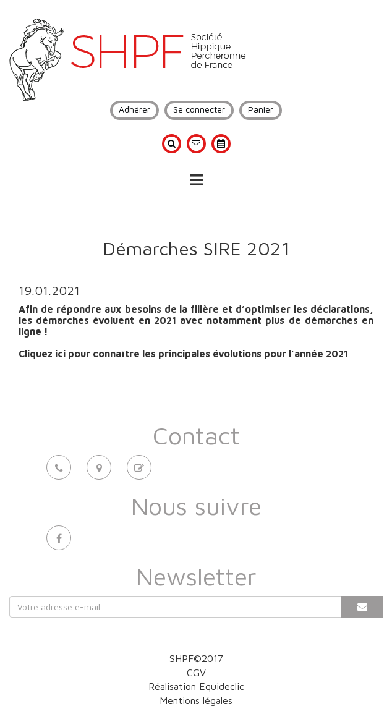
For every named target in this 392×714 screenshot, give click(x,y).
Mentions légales (196, 700)
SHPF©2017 (196, 658)
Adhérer (134, 109)
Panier (260, 109)
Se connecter (199, 109)
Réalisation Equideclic (196, 686)
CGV (196, 672)
